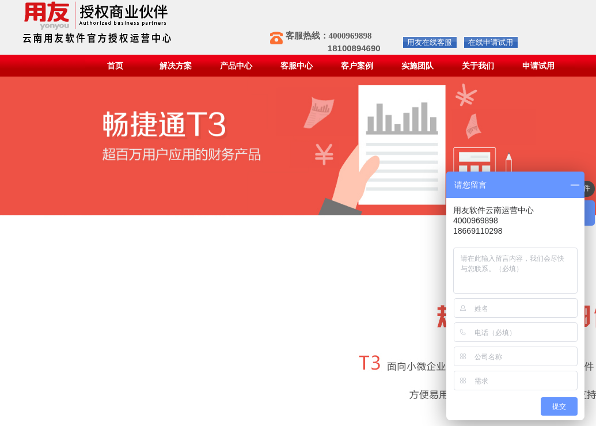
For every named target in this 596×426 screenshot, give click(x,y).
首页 (115, 65)
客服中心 (296, 65)
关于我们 (478, 65)
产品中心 (236, 65)
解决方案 (176, 65)
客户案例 (357, 65)
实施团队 (417, 65)
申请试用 (538, 65)
